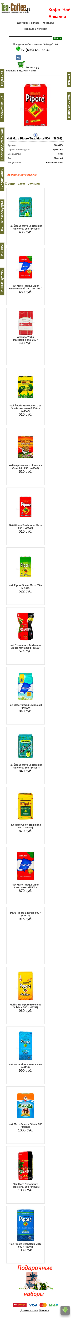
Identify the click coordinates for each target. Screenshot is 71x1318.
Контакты (48, 22)
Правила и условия (35, 28)
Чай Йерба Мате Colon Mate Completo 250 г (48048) (25, 467)
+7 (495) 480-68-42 (35, 50)
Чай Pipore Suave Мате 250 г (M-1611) (25, 586)
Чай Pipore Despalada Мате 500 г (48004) (25, 1245)
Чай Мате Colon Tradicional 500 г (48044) (25, 826)
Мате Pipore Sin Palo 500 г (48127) (25, 914)
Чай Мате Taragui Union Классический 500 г (25, 886)
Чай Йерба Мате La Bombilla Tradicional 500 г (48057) (25, 766)
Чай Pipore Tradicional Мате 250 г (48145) (25, 526)
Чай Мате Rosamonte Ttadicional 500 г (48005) (25, 1185)
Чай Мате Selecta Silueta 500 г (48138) (25, 1125)
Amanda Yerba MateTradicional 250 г (25, 338)
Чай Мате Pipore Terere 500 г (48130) (25, 1066)
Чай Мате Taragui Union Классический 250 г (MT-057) (25, 287)
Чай (66, 9)
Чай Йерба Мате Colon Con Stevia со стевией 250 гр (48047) (25, 408)
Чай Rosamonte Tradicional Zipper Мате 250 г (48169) (25, 646)
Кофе (54, 9)
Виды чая (22, 70)
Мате (33, 70)
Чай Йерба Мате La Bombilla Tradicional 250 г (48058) (25, 227)
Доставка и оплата (28, 22)
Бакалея (57, 16)
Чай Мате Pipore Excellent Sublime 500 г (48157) (25, 1006)
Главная (10, 70)
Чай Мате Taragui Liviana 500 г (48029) (25, 706)
